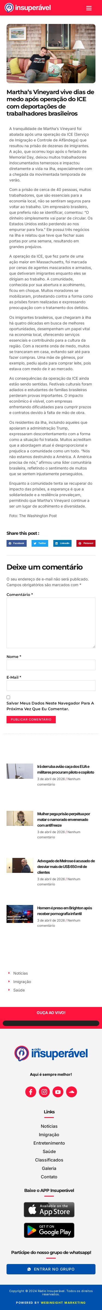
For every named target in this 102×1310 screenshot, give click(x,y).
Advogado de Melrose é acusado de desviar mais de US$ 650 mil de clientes (66, 866)
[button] (89, 7)
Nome (14, 656)
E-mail (14, 677)
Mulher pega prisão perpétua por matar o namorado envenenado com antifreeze (63, 819)
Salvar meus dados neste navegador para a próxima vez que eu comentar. (50, 706)
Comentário (20, 594)
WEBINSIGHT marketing (63, 1303)
